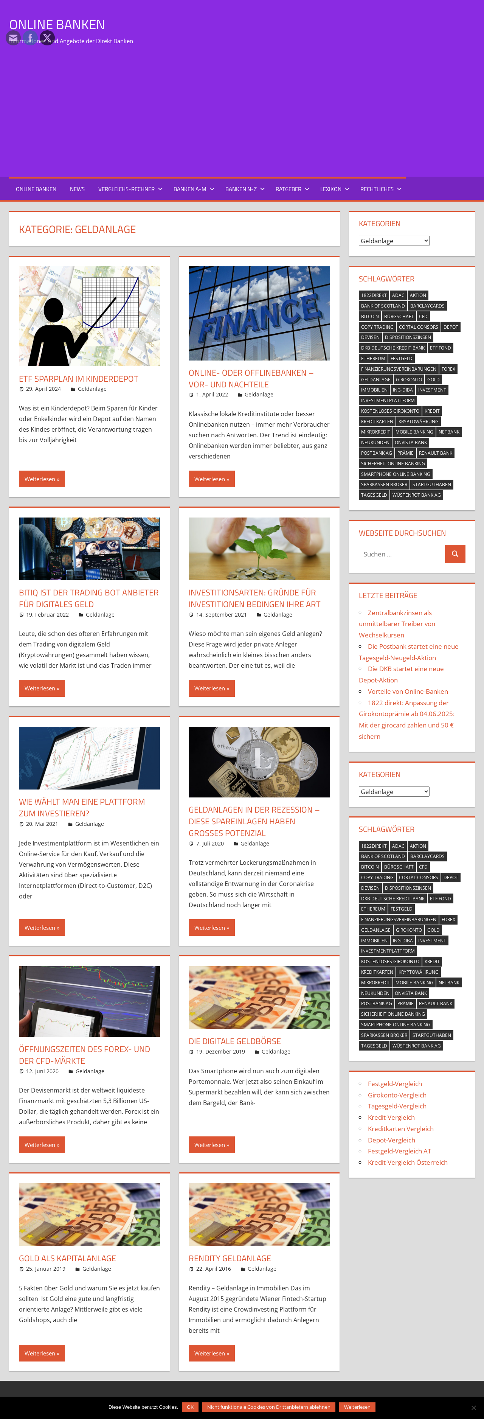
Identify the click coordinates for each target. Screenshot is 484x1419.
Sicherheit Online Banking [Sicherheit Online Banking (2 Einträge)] (393, 463)
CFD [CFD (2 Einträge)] (423, 316)
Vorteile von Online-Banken (408, 691)
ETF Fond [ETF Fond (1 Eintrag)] (440, 348)
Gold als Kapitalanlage (67, 1258)
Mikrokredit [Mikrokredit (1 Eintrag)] (375, 432)
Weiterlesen (40, 479)
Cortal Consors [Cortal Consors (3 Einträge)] (418, 326)
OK (190, 1406)
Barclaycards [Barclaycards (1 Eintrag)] (427, 306)
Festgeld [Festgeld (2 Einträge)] (402, 358)
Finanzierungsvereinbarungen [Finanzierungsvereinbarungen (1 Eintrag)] (398, 369)
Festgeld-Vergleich (395, 1083)
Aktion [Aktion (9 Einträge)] (418, 295)
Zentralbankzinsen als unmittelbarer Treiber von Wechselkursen (397, 623)
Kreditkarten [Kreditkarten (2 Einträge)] (377, 421)
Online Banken (57, 24)
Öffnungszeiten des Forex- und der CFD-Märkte (84, 1055)
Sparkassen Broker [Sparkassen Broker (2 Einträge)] (384, 484)
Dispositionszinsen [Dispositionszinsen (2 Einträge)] (408, 337)
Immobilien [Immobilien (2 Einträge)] (374, 390)
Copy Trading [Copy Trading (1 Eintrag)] (377, 326)
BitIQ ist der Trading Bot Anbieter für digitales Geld (89, 598)
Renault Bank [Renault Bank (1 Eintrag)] (435, 453)
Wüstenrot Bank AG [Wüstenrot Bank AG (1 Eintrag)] (416, 495)
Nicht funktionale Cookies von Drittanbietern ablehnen (268, 1406)
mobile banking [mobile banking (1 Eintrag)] (414, 432)
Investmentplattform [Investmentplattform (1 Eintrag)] (388, 400)
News (77, 189)
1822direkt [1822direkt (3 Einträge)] (374, 295)
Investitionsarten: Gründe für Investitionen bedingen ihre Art (255, 598)
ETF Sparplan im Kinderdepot (78, 378)
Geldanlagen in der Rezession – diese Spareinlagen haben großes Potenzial (254, 821)
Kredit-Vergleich (391, 1117)
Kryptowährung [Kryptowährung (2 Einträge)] (419, 421)
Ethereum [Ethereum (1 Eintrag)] (373, 358)
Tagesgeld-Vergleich (397, 1106)
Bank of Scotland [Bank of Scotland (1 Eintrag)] (383, 306)
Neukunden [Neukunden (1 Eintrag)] (375, 442)
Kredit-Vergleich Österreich (408, 1162)
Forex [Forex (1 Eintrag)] (448, 369)
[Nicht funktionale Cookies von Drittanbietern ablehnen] (473, 1407)
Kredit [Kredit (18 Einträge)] (432, 411)
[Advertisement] (242, 113)
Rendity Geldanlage (230, 1258)
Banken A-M (194, 189)
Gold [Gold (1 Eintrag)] (433, 379)
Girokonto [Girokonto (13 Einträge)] (409, 379)
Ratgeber (293, 189)
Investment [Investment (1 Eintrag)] (432, 390)
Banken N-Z (245, 189)
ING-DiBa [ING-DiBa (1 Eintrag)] (403, 390)
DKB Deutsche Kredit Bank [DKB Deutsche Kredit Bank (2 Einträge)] (393, 348)
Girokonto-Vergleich (397, 1094)
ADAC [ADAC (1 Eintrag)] (398, 295)
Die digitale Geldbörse (235, 1041)
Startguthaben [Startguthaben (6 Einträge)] (432, 484)
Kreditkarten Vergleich (401, 1128)
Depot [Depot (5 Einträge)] (451, 326)
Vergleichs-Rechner (130, 189)
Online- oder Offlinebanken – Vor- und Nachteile (251, 378)
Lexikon (335, 189)
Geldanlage (92, 388)
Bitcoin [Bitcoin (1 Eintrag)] (370, 316)
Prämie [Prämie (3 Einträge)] (405, 453)
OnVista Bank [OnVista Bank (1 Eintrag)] (411, 442)
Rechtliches (381, 189)
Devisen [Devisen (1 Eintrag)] (370, 337)
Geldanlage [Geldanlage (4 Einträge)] (376, 379)
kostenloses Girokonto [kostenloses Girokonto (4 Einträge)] (390, 411)
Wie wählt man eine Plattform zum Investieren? (82, 807)
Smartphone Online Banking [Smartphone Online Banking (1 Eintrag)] (395, 474)
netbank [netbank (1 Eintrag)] (449, 432)
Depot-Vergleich (391, 1139)
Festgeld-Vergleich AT (399, 1151)
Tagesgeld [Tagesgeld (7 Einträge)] (374, 495)
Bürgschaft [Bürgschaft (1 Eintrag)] (399, 316)
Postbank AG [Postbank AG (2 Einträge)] (376, 453)
